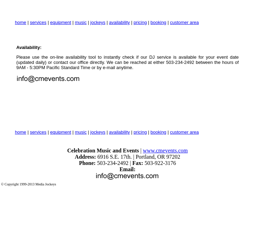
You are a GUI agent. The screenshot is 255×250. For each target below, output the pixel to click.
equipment (60, 22)
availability (119, 22)
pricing (140, 22)
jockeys (97, 22)
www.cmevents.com (165, 150)
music (81, 22)
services (38, 22)
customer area (184, 22)
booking (159, 22)
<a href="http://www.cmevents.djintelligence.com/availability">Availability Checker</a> (85, 104)
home (20, 22)
